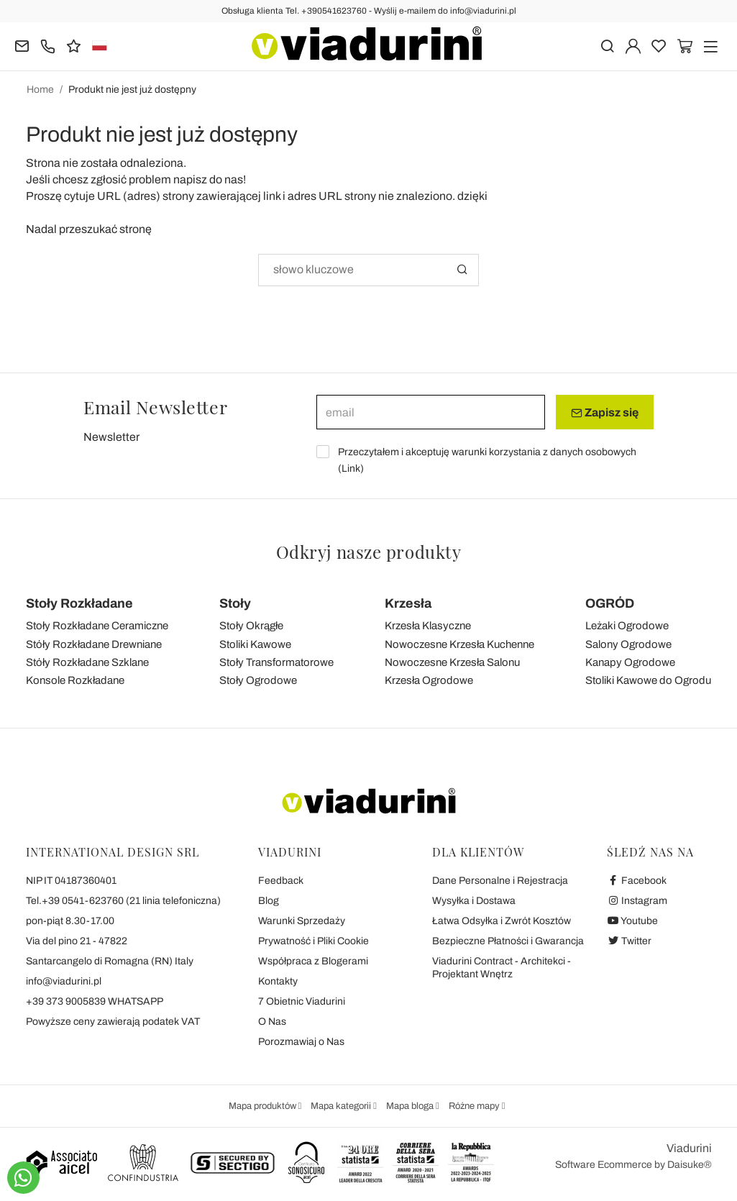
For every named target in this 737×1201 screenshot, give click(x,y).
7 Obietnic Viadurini (301, 1001)
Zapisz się (604, 412)
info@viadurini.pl (63, 981)
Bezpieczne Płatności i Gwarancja (508, 941)
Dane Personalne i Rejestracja (500, 880)
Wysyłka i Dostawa (474, 900)
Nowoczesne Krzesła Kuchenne (459, 644)
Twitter (629, 941)
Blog (268, 900)
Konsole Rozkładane (75, 680)
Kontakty (278, 981)
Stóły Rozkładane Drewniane (94, 644)
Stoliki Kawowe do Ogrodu (648, 680)
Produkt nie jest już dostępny (132, 89)
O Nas (272, 1021)
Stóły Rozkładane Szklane (87, 662)
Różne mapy (475, 1106)
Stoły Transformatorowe (276, 662)
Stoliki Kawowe (255, 644)
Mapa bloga (411, 1106)
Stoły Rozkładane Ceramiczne (97, 625)
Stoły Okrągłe (251, 625)
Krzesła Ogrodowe (429, 680)
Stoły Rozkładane (79, 603)
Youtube (633, 920)
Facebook (637, 880)
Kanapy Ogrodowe (630, 662)
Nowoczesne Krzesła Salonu (452, 662)
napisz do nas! (209, 179)
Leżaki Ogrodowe (627, 625)
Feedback (280, 880)
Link (351, 468)
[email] (430, 412)
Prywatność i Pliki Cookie (313, 941)
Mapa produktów (263, 1106)
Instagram (637, 900)
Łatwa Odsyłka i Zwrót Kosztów (501, 920)
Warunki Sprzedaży (301, 920)
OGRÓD (609, 603)
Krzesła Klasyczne (428, 625)
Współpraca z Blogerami (313, 961)
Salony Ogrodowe (628, 644)
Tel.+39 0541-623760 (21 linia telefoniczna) (123, 900)
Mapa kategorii (342, 1106)
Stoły (235, 603)
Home (40, 89)
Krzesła (408, 603)
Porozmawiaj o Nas (301, 1041)
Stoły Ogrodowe (258, 680)
